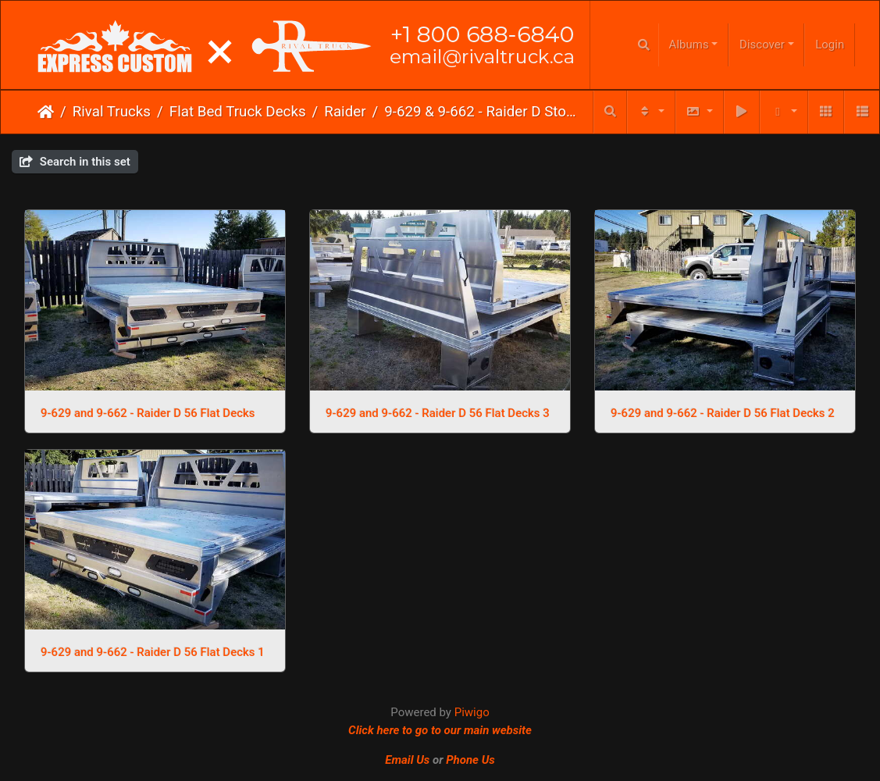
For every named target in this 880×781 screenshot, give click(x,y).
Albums (689, 44)
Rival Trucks (112, 111)
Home (45, 112)
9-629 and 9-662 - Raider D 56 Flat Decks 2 (723, 413)
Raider (344, 111)
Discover (762, 44)
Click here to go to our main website (440, 730)
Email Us (407, 760)
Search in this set (75, 162)
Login (829, 44)
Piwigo (472, 712)
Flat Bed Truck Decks (237, 111)
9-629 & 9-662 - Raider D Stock (480, 111)
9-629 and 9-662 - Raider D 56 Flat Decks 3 (438, 413)
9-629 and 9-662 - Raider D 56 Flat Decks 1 (153, 652)
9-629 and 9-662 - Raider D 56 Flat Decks (148, 413)
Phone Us (470, 760)
